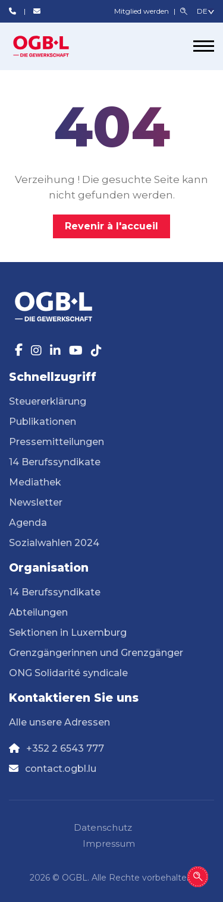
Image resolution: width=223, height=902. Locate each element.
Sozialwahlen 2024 (54, 542)
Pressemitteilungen (56, 441)
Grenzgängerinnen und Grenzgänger (96, 652)
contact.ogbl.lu (60, 768)
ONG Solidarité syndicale (68, 673)
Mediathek (35, 482)
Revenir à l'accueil (111, 226)
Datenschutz (103, 827)
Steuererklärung (47, 401)
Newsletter (35, 502)
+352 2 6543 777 (65, 748)
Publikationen (42, 421)
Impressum (109, 843)
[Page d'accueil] (53, 46)
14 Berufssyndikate (54, 462)
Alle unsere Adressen (59, 722)
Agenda (28, 522)
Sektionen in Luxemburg (68, 632)
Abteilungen (38, 612)
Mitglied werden (142, 11)
